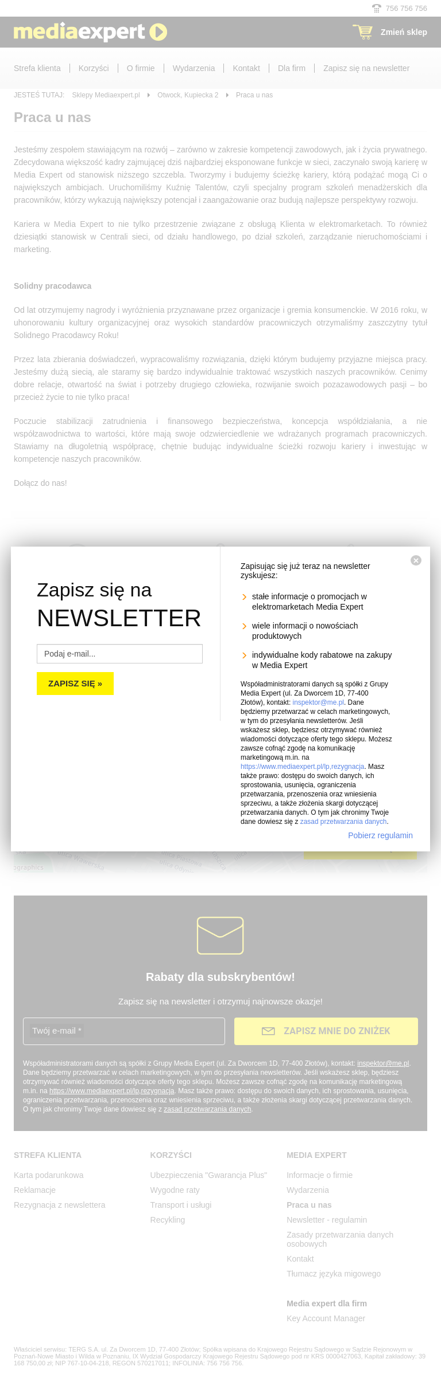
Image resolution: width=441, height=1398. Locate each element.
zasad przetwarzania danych (343, 817)
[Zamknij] (416, 556)
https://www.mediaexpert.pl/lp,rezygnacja (302, 762)
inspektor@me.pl (318, 698)
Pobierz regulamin (380, 830)
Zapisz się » (75, 679)
